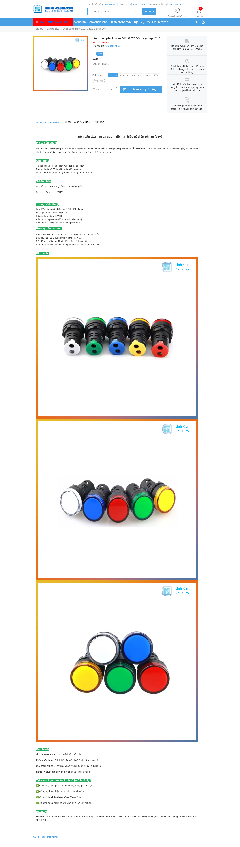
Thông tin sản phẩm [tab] (47, 122)
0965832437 (139, 4)
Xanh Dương (152, 75)
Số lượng (96, 88)
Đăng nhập (173, 16)
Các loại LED (53, 29)
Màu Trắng (99, 81)
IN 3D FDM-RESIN (121, 22)
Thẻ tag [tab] (99, 122)
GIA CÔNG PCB (98, 22)
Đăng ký (183, 16)
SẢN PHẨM (80, 22)
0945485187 (111, 4)
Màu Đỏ (113, 75)
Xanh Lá (124, 75)
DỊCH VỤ (139, 22)
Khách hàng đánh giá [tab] (77, 122)
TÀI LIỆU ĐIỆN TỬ (157, 22)
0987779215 (175, 4)
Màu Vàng (137, 75)
